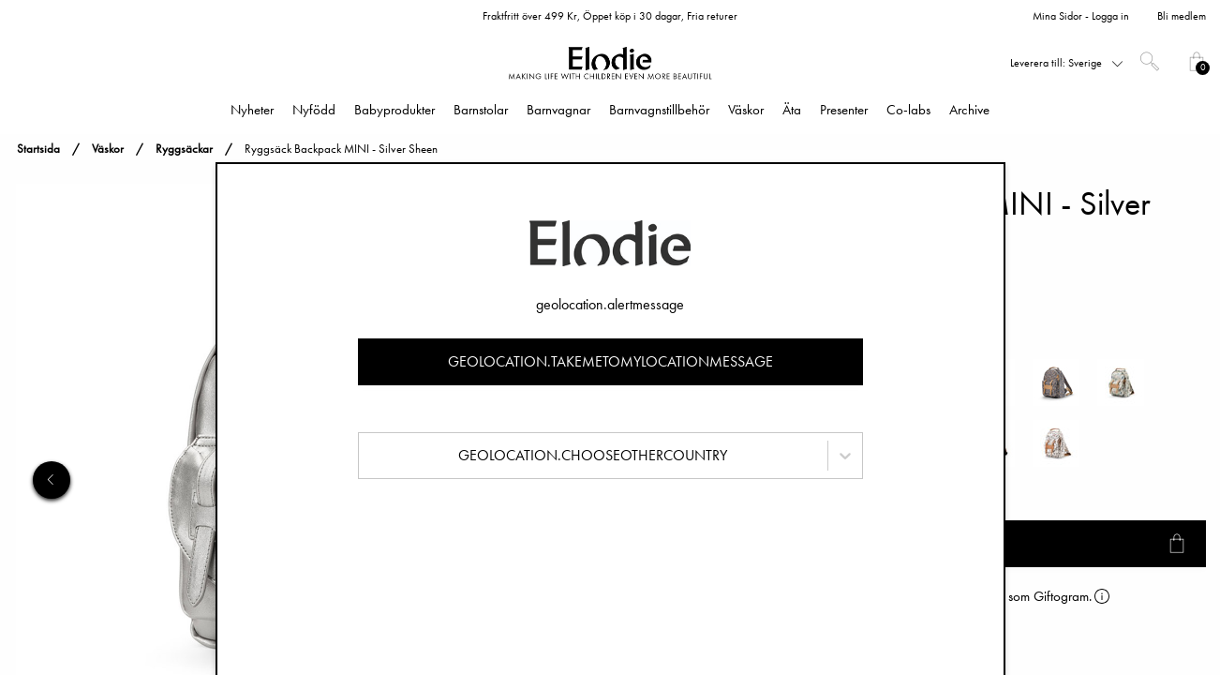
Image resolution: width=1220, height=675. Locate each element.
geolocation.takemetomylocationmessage (610, 361)
